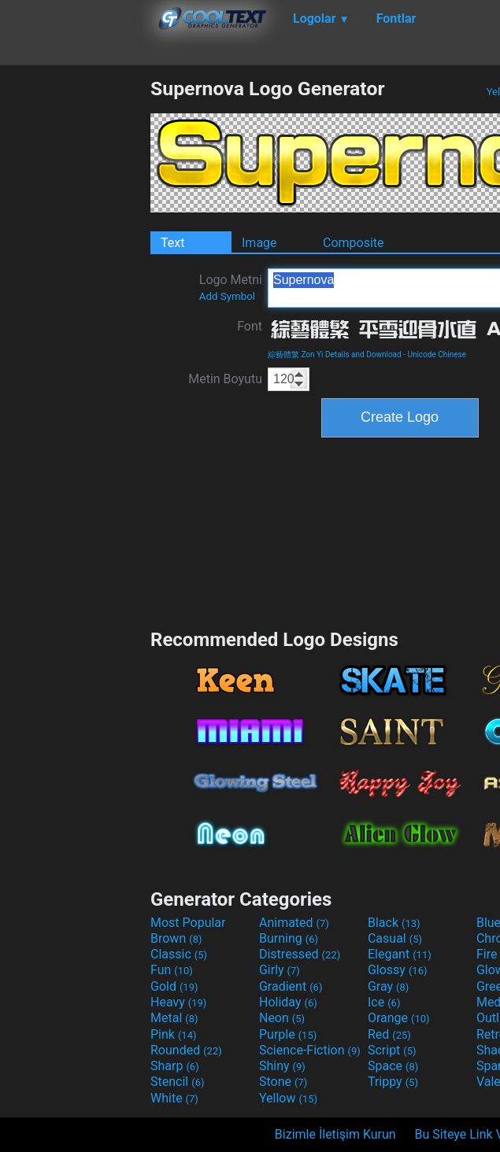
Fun (171, 969)
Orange (399, 1017)
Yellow (288, 1098)
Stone (283, 1081)
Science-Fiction (310, 1050)
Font (249, 326)
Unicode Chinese (436, 354)
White (174, 1098)
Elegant (399, 954)
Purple (288, 1034)
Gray (388, 986)
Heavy (178, 1002)
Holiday (288, 1002)
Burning (288, 938)
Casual (395, 938)
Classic (178, 954)
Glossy (398, 969)
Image (259, 242)
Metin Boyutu (225, 378)
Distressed (299, 954)
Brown (176, 938)
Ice (384, 1002)
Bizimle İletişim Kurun (335, 1134)
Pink (173, 1034)
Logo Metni (230, 287)
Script (392, 1050)
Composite (353, 242)
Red (389, 1034)
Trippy (393, 1081)
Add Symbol (227, 296)
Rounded (186, 1050)
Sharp (174, 1065)
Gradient (290, 986)
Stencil (177, 1081)
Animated (294, 922)
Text (172, 242)
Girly (279, 969)
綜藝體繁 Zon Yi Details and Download (335, 354)
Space (393, 1065)
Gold (174, 986)
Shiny (282, 1065)
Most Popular (188, 922)
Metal (174, 1017)
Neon (282, 1017)
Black (394, 922)
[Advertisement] (75, 313)
